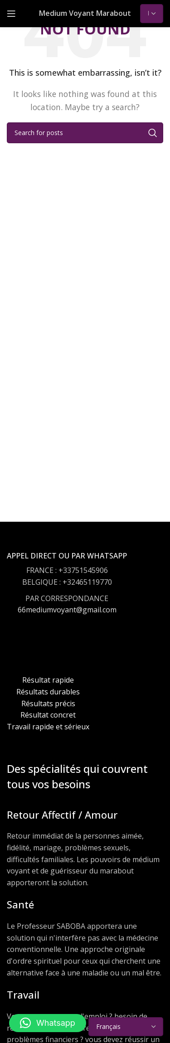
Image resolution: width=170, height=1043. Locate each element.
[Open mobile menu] (11, 14)
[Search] (85, 132)
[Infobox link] (67, 591)
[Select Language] (151, 13)
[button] (47, 1023)
